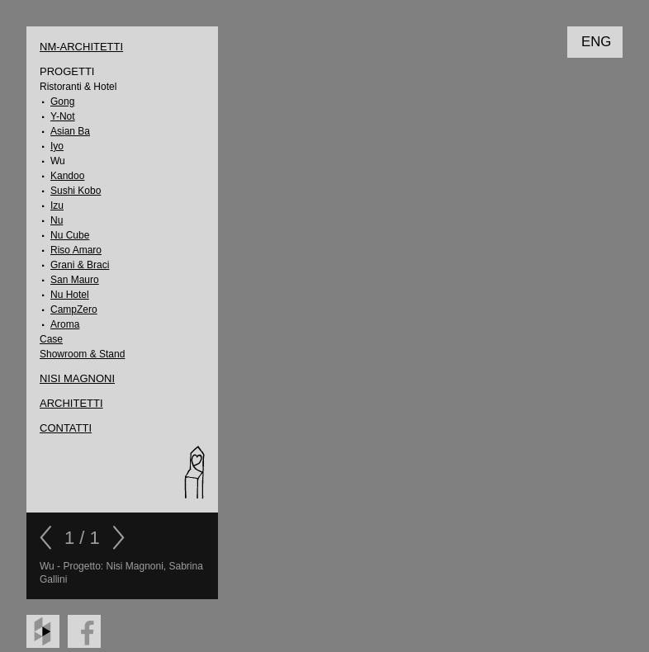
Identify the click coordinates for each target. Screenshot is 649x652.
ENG (596, 42)
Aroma (64, 324)
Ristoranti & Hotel (78, 86)
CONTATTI (66, 428)
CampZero (73, 309)
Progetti (67, 71)
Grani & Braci (79, 265)
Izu (57, 205)
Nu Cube (69, 235)
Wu (57, 161)
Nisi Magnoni (77, 378)
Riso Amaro (76, 250)
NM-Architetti (81, 46)
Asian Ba (70, 131)
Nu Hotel (69, 294)
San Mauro (74, 280)
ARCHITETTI (71, 403)
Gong (62, 101)
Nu (56, 220)
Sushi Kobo (75, 190)
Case (51, 339)
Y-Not (62, 116)
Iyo (57, 146)
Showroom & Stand (82, 354)
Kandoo (67, 176)
